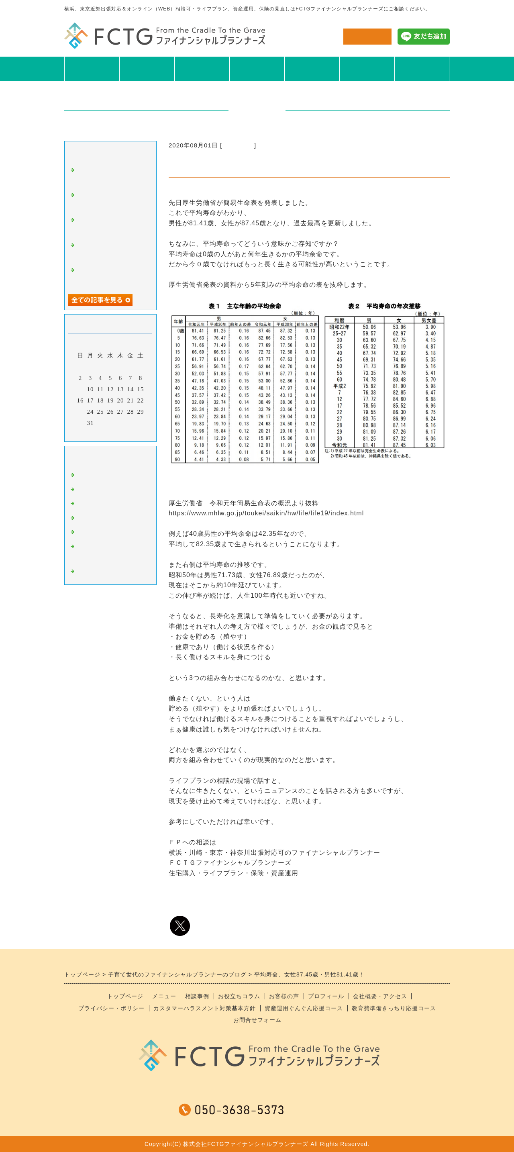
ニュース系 (238, 145)
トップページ (125, 996)
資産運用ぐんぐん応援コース (304, 1008)
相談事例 (202, 68)
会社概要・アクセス (380, 996)
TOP (91, 68)
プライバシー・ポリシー (111, 1008)
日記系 (86, 519)
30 (80, 423)
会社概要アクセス (422, 68)
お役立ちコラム (257, 68)
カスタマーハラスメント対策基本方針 (204, 1008)
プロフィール (367, 68)
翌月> (127, 433)
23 (80, 412)
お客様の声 (312, 68)
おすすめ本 (92, 533)
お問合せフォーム (257, 1020)
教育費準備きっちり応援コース (394, 1008)
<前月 (94, 433)
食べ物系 (89, 490)
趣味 (82, 504)
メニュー (147, 68)
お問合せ (367, 36)
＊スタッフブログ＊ (105, 572)
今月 (110, 433)
